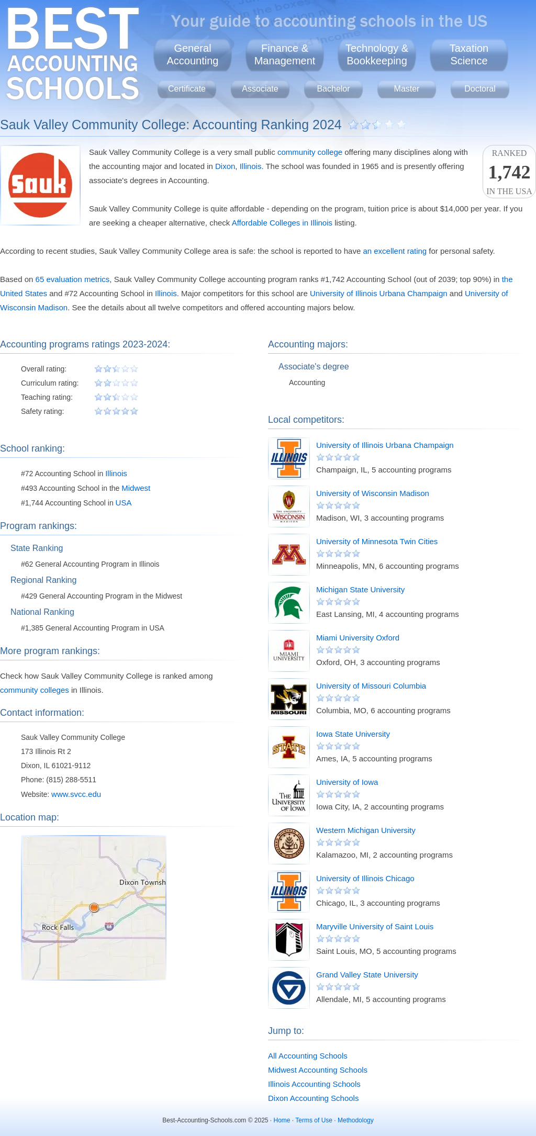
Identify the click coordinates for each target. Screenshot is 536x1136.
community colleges (34, 689)
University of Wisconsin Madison (372, 493)
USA (124, 502)
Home (282, 1120)
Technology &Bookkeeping (376, 54)
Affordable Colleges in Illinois (282, 222)
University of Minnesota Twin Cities (377, 541)
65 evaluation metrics (73, 279)
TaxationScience (469, 54)
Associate (260, 88)
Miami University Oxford (357, 637)
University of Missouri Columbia (371, 685)
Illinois (251, 166)
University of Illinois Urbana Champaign (379, 293)
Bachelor (333, 88)
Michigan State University (360, 589)
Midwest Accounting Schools (317, 1069)
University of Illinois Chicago (365, 878)
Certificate (187, 88)
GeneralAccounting (193, 54)
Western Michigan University (366, 830)
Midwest (135, 487)
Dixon (225, 166)
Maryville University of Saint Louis (374, 926)
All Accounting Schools (308, 1055)
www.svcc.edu (76, 794)
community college (309, 152)
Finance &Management (285, 54)
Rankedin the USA (509, 172)
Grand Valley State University (367, 974)
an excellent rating (395, 250)
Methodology (356, 1120)
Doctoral (480, 88)
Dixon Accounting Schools (313, 1098)
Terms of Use (313, 1120)
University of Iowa (347, 782)
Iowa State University (353, 733)
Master (407, 88)
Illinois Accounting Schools (314, 1083)
